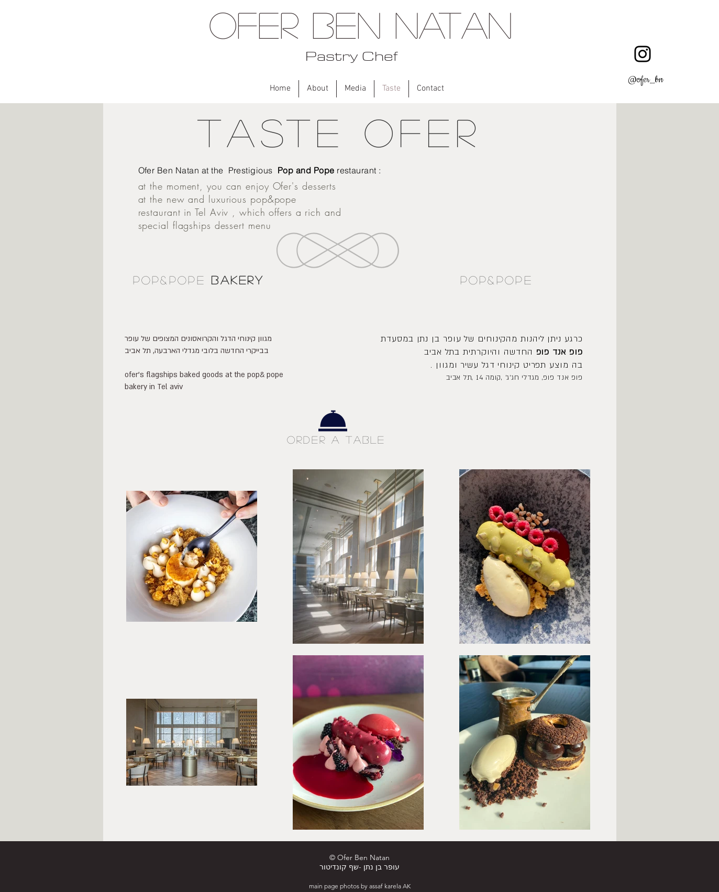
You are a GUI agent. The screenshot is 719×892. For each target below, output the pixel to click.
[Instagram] (643, 54)
